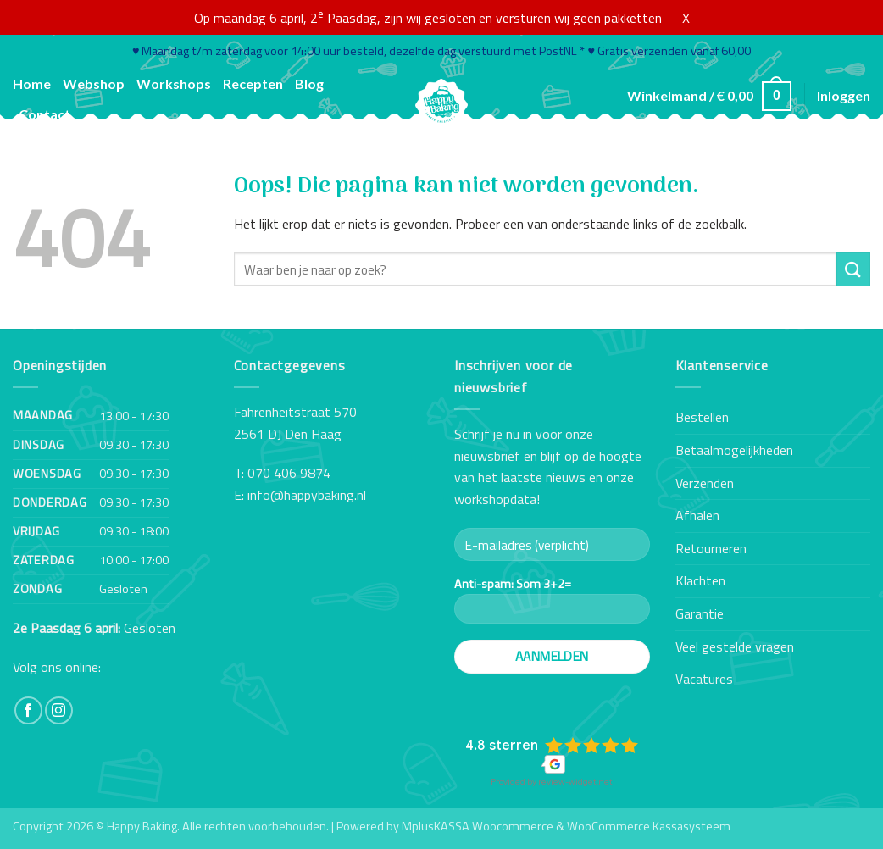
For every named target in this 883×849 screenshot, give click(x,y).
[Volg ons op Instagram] (59, 710)
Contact (44, 114)
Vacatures (704, 679)
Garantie (699, 613)
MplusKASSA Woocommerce (477, 826)
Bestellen (702, 417)
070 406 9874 (288, 473)
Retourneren (711, 548)
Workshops (173, 83)
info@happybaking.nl (306, 495)
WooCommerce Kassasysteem (648, 826)
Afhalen (697, 515)
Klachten (700, 580)
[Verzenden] (853, 269)
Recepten (253, 83)
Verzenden (704, 483)
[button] (709, 96)
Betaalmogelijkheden (734, 450)
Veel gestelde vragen (734, 646)
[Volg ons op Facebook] (28, 710)
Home (32, 83)
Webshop (94, 83)
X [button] (686, 18)
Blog (309, 83)
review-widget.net (575, 781)
